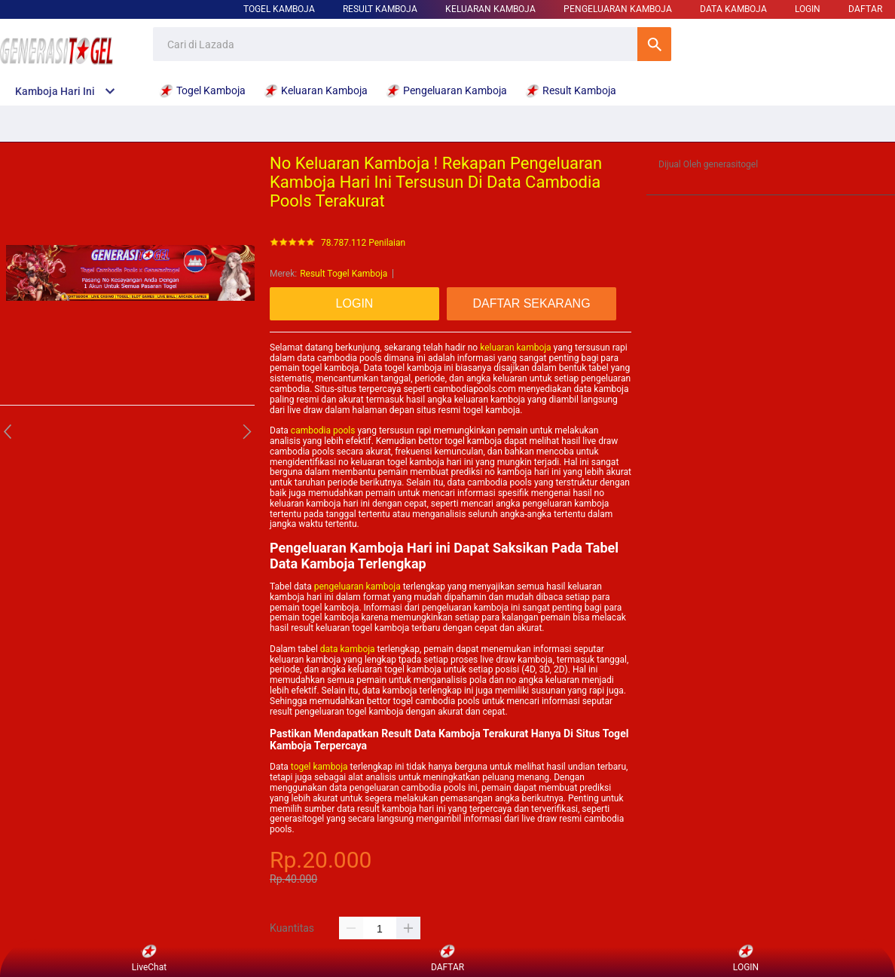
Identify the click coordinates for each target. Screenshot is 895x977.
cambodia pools (323, 430)
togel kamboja (319, 766)
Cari (654, 44)
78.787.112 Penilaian (363, 243)
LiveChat (149, 958)
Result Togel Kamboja (343, 273)
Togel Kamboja (279, 9)
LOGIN (807, 9)
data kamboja (347, 649)
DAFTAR (865, 9)
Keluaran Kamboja (490, 9)
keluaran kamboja (515, 347)
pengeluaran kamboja (357, 586)
